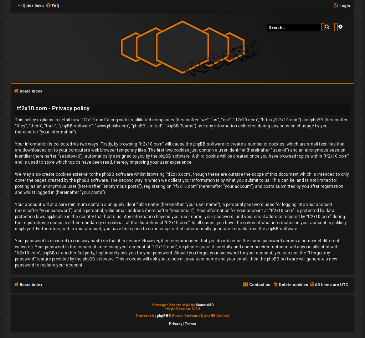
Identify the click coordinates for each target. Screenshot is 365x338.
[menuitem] (52, 6)
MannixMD (205, 305)
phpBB (162, 316)
